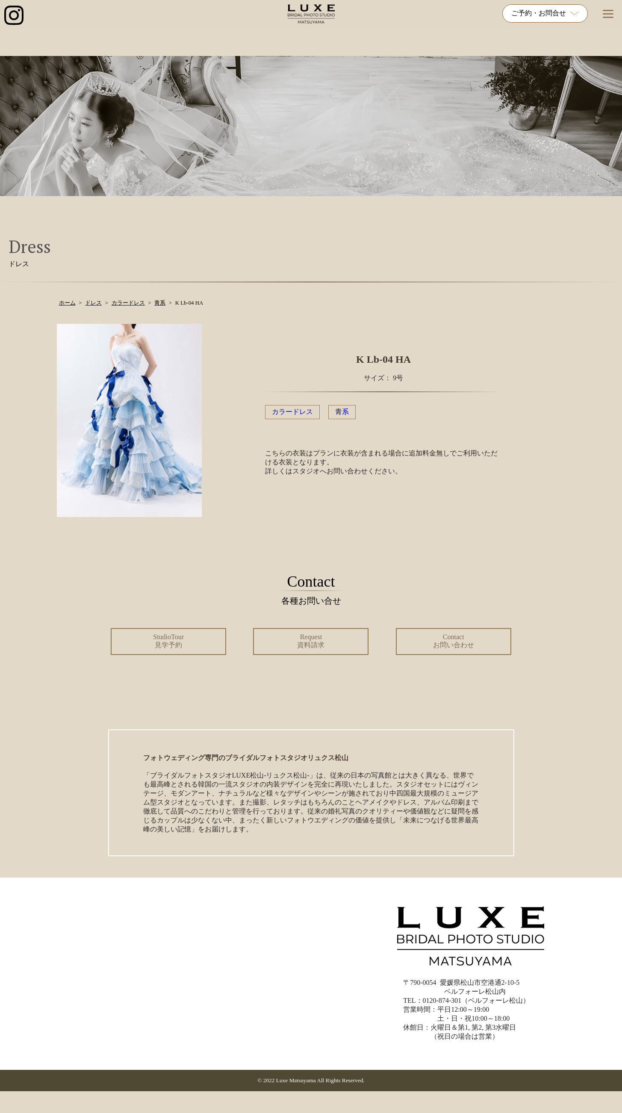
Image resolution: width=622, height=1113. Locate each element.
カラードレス (292, 411)
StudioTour (168, 641)
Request (310, 641)
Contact (453, 641)
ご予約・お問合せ (545, 13)
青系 (342, 411)
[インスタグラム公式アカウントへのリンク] (14, 16)
